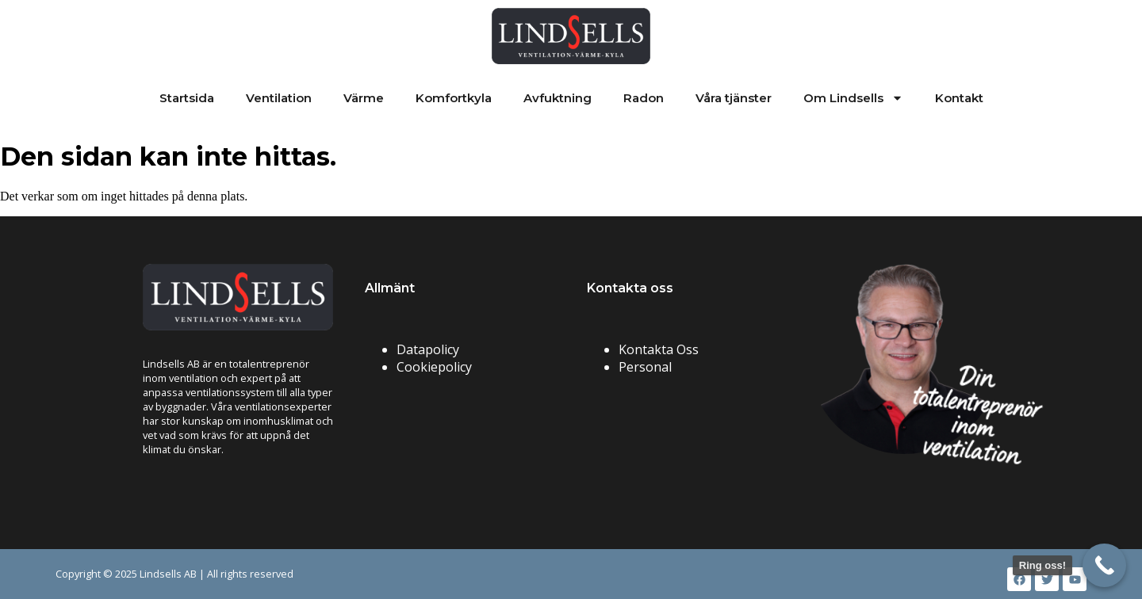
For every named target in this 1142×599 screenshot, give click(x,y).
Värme (363, 97)
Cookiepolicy (434, 367)
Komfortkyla (454, 97)
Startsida (186, 97)
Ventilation (279, 97)
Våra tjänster (734, 97)
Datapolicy (428, 349)
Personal (645, 367)
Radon (643, 97)
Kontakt (959, 97)
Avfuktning (557, 97)
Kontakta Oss (659, 349)
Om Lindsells (853, 98)
